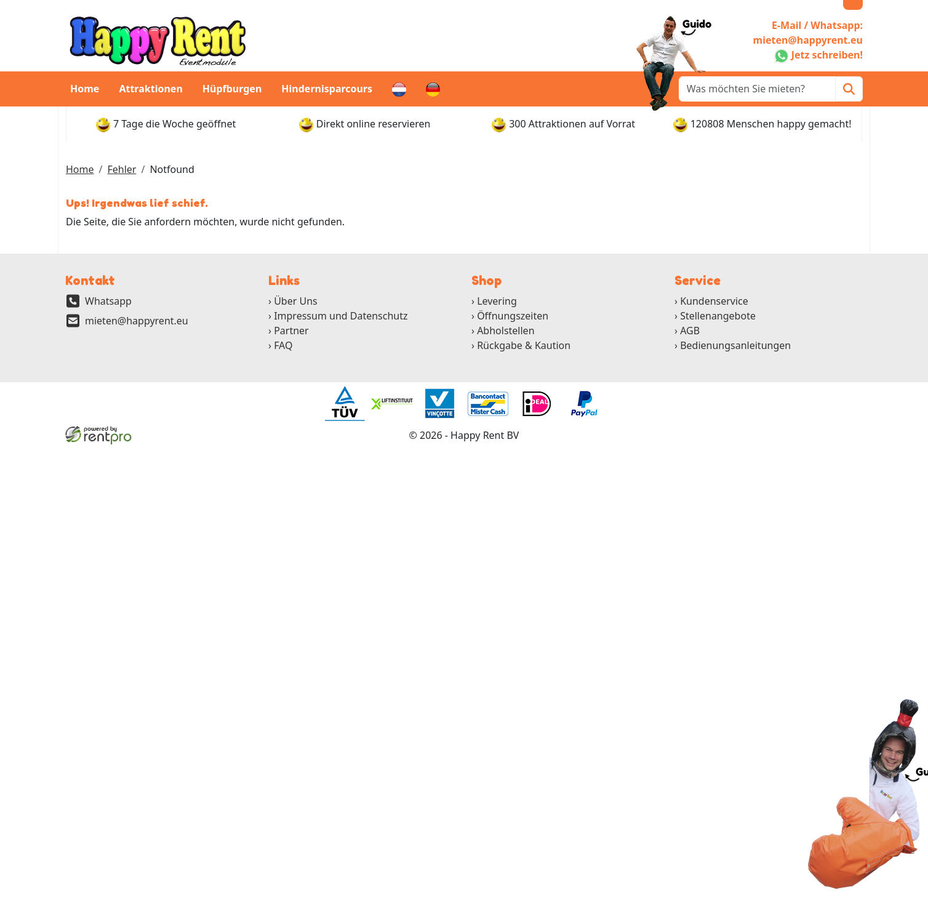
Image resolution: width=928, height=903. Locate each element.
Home (84, 88)
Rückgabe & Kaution (523, 345)
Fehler (121, 169)
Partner (291, 330)
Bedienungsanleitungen (735, 345)
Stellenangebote (718, 316)
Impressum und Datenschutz (340, 316)
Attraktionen (150, 88)
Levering (497, 301)
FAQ (283, 345)
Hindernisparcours (326, 88)
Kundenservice (714, 301)
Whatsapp (108, 301)
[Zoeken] (849, 89)
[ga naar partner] (344, 403)
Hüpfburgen (232, 88)
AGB (690, 330)
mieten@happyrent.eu (136, 320)
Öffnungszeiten (512, 316)
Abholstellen (505, 330)
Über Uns (296, 301)
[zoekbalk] (757, 89)
